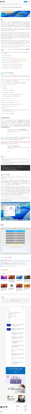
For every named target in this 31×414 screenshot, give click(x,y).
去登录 (19, 239)
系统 (8, 9)
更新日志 (25, 403)
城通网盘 (21, 230)
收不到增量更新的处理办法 (12, 306)
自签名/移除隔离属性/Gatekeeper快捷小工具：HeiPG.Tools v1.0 (12, 281)
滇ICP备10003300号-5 (20, 412)
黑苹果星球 (10, 249)
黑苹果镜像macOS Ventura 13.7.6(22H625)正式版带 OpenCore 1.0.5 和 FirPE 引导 (4, 281)
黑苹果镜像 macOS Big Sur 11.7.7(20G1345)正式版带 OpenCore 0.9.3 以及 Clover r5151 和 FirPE (27, 273)
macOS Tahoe (6, 249)
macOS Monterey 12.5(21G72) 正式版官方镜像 (4, 272)
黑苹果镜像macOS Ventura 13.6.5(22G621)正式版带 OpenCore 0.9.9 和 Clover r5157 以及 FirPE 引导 (19, 282)
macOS (2, 249)
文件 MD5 (9, 307)
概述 (9, 303)
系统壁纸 (9, 230)
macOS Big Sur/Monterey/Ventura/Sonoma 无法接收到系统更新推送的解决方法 (17, 129)
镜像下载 (9, 310)
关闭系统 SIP (21, 121)
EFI (16, 400)
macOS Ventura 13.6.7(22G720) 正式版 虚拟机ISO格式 (27, 281)
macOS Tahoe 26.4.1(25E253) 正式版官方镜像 (19, 272)
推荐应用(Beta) (26, 401)
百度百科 (28, 26)
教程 (16, 401)
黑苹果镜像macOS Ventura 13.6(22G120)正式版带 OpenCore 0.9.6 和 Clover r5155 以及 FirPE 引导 (12, 273)
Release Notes (12, 113)
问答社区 (25, 400)
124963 (11, 92)
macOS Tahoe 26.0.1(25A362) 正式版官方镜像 (10, 258)
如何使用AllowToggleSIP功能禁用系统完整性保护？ (13, 146)
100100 (12, 90)
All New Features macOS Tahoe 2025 (19, 82)
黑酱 (2, 9)
